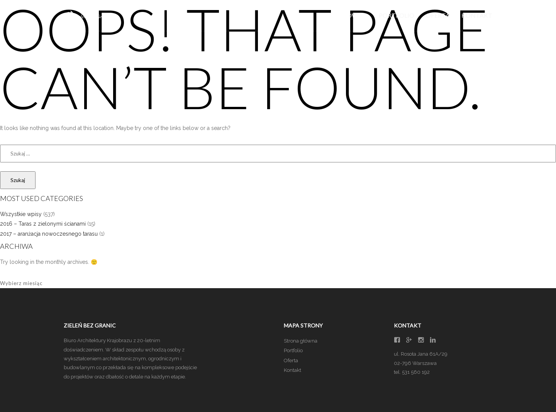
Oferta (438, 15)
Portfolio (396, 15)
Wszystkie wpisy (21, 214)
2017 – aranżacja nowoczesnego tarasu (49, 234)
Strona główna (300, 341)
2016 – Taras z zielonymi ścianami (43, 224)
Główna (353, 15)
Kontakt (476, 15)
